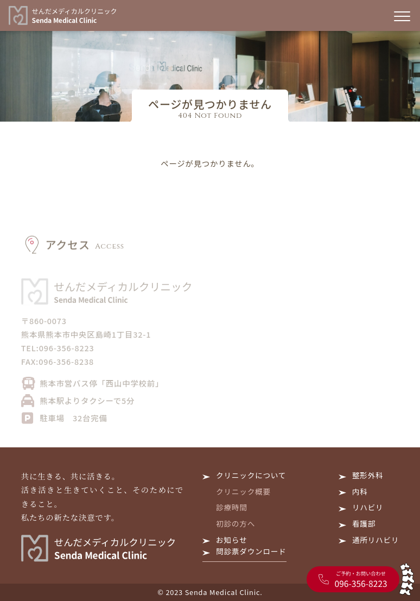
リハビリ (368, 507)
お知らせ (231, 539)
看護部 (364, 523)
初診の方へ (235, 523)
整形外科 (368, 475)
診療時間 (231, 507)
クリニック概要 (243, 491)
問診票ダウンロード (251, 551)
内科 (360, 491)
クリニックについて (251, 475)
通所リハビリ (375, 539)
